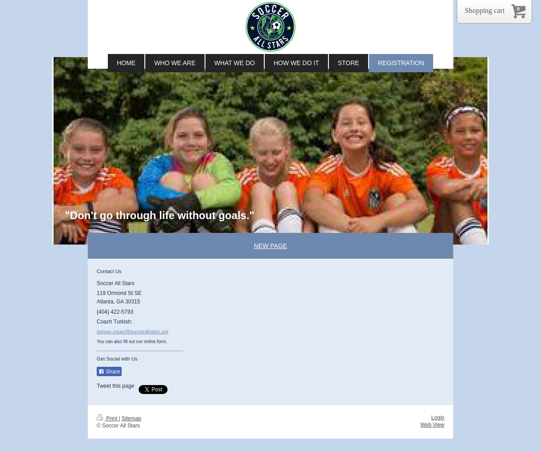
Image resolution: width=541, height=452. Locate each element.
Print (108, 418)
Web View (432, 425)
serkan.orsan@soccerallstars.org (132, 331)
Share (109, 372)
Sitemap (131, 418)
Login (437, 418)
